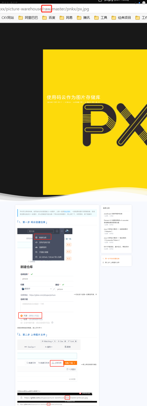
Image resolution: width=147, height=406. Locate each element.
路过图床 (67, 212)
